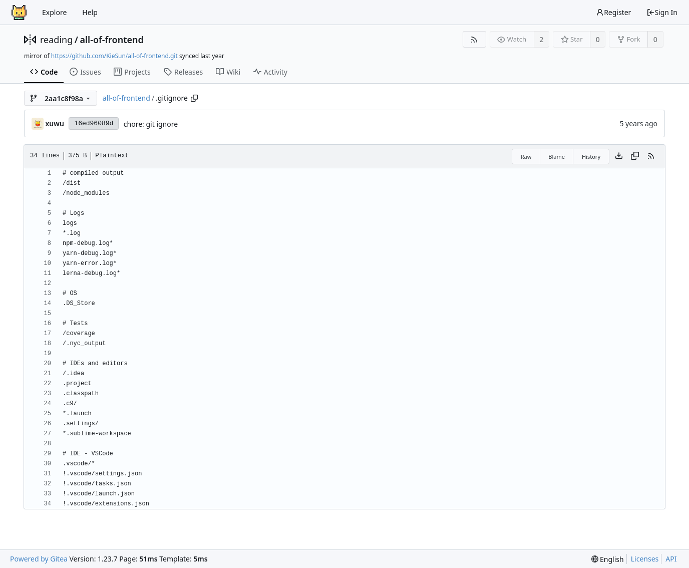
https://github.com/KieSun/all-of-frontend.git (114, 56)
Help (90, 12)
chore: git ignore (151, 124)
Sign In (661, 12)
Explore (54, 12)
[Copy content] (635, 156)
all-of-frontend (111, 40)
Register (613, 12)
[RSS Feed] (474, 39)
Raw (526, 156)
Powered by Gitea (39, 558)
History (591, 156)
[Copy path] (194, 98)
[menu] (607, 559)
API (670, 558)
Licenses (645, 558)
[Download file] (619, 156)
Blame (556, 156)
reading (56, 40)
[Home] (19, 13)
